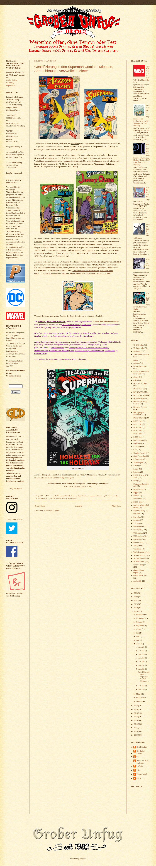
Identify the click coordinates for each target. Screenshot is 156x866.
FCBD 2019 (137, 431)
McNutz (139, 766)
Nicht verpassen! (147, 192)
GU (137, 756)
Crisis (135, 380)
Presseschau (137, 499)
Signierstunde (138, 511)
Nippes (136, 492)
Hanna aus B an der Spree (142, 762)
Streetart (136, 520)
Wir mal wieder (139, 558)
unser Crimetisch (148, 263)
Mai (138, 640)
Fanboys (136, 443)
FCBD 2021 (137, 437)
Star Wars (137, 517)
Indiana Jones (138, 459)
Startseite (78, 506)
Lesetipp (136, 472)
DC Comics (109, 496)
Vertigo (136, 545)
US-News (137, 539)
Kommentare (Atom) (51, 510)
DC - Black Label (140, 383)
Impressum (10, 85)
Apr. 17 (141, 658)
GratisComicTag (139, 456)
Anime (136, 360)
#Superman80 (62, 496)
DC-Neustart (138, 398)
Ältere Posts (116, 506)
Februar (139, 697)
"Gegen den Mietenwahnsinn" (106, 321)
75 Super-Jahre (139, 348)
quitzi (138, 778)
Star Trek (136, 514)
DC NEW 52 (138, 392)
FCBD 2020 (137, 434)
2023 (136, 593)
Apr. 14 (141, 665)
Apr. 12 (141, 686)
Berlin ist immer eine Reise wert (93, 496)
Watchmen (137, 549)
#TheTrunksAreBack (74, 496)
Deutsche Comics (139, 407)
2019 (136, 608)
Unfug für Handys (15, 489)
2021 (136, 600)
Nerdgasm (137, 489)
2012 (136, 724)
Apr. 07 (141, 689)
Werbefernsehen (139, 552)
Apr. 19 (141, 651)
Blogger (82, 859)
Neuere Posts (40, 506)
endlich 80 (137, 581)
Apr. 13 (141, 669)
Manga (136, 481)
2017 (136, 706)
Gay (134, 450)
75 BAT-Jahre (138, 345)
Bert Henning (141, 747)
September (140, 625)
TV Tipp (136, 523)
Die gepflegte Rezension (138, 413)
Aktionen (136, 351)
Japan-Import (138, 462)
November (140, 618)
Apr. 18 (141, 654)
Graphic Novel (138, 453)
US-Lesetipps (50, 498)
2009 (136, 735)
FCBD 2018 (137, 427)
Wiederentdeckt (61, 498)
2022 (136, 597)
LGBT (135, 469)
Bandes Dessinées (140, 366)
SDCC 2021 (137, 502)
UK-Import (137, 526)
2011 (136, 728)
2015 (136, 713)
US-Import (41, 498)
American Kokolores (141, 354)
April (138, 644)
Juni (138, 636)
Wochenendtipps (139, 565)
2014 (136, 717)
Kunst (135, 466)
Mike (138, 770)
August (139, 629)
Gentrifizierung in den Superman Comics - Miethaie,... (143, 676)
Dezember (140, 615)
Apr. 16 (141, 662)
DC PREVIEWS (139, 395)
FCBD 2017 (137, 424)
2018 (136, 611)
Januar (138, 701)
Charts (135, 377)
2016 (136, 709)
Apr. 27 (141, 647)
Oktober (139, 622)
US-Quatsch (138, 542)
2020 (136, 604)
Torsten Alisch (141, 774)
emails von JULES (140, 575)
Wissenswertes (73, 498)
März (138, 694)
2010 (136, 731)
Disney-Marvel (139, 418)
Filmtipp (136, 446)
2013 (136, 720)
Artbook (136, 363)
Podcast (136, 496)
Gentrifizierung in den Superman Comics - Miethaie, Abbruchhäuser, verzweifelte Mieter (73, 69)
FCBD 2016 (137, 421)
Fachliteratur (138, 440)
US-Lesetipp (138, 533)
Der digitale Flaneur (140, 752)
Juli (137, 633)
